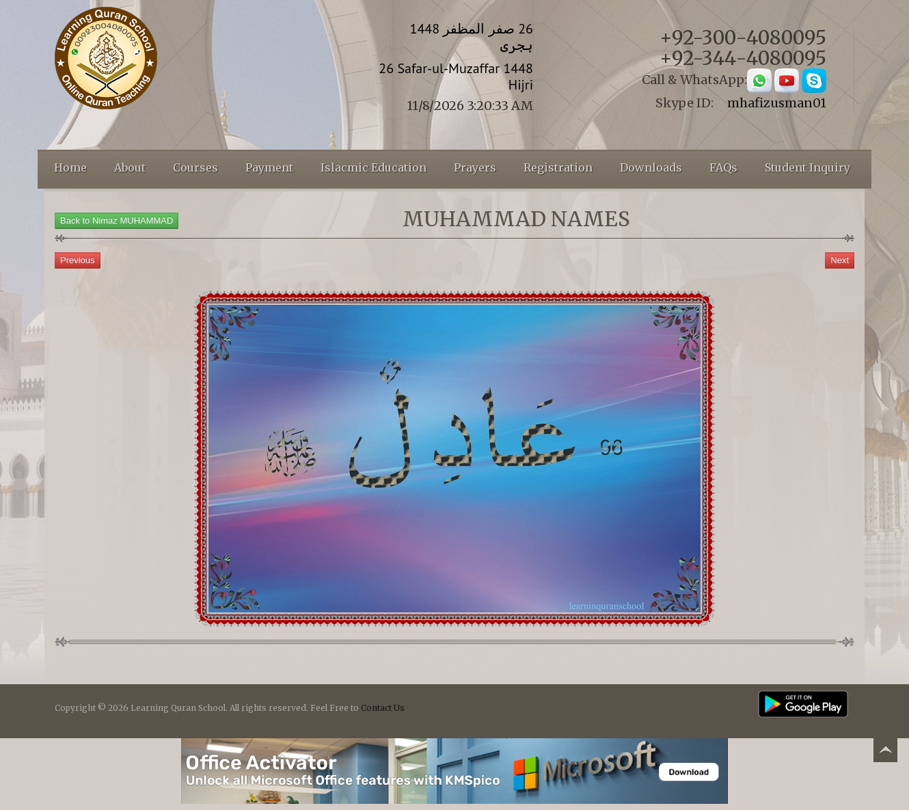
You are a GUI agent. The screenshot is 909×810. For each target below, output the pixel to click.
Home (70, 167)
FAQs (723, 167)
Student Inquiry (807, 167)
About (130, 167)
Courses (195, 167)
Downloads (651, 167)
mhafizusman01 (776, 103)
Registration (558, 167)
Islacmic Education (373, 167)
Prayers (475, 167)
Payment (269, 167)
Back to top (885, 752)
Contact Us (383, 708)
